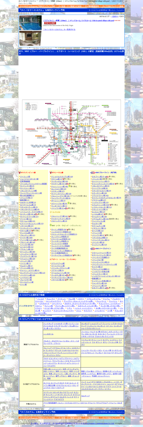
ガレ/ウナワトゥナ (66, 392)
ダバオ (94, 334)
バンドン (71, 324)
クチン (58, 355)
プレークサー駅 (26, 280)
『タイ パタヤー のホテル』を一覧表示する (59, 29)
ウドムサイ (51, 366)
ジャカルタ (58, 324)
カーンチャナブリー (53, 301)
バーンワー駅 (56, 208)
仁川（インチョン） (115, 371)
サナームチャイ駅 (98, 226)
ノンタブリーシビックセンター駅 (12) (106, 276)
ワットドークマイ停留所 (60, 246)
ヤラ (75, 397)
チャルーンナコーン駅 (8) (60, 219)
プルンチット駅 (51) (27, 235)
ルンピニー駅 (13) (98, 212)
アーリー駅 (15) (26, 219)
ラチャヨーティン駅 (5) (29, 207)
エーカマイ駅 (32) (26, 247)
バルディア (60, 388)
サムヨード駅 (97, 223)
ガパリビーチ (109, 353)
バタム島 (71, 326)
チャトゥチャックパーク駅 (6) (103, 184)
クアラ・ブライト (54, 343)
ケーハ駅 (23, 284)
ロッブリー (47, 311)
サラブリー (88, 311)
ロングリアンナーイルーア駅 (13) (32, 273)
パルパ (53, 388)
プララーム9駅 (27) (99, 200)
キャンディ (50, 395)
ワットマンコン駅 (98, 221)
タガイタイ (102, 334)
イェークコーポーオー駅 (29, 179)
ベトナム (84, 340)
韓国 (83, 371)
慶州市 (99, 374)
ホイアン (106, 340)
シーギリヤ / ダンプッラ (63, 395)
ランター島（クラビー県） (111, 306)
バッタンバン (92, 326)
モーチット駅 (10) (29, 214)
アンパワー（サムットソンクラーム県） (79, 301)
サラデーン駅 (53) (58, 184)
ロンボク (64, 326)
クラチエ (88, 328)
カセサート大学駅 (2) (28, 202)
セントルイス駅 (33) (58, 189)
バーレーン (112, 403)
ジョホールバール (68, 350)
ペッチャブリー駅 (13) (100, 202)
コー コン (109, 326)
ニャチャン (114, 340)
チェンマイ (51, 299)
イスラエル (68, 403)
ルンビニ (67, 385)
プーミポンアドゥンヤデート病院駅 (33, 184)
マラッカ (57, 350)
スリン (78, 311)
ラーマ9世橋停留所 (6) (59, 248)
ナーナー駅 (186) (26, 238)
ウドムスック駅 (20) (27, 259)
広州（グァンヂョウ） (71, 369)
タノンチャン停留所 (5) (60, 237)
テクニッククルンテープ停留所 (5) (64, 234)
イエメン (60, 403)
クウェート (91, 403)
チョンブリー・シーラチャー (110, 303)
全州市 (115, 374)
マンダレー (99, 353)
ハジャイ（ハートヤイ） (84, 308)
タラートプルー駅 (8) (59, 203)
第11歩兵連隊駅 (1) (27, 195)
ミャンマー (85, 350)
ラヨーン (38, 306)
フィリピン (85, 332)
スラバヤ (57, 326)
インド (83, 382)
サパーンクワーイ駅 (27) (29, 216)
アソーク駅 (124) (26, 240)
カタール (83, 403)
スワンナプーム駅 (58, 263)
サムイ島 (71, 299)
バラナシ (100, 389)
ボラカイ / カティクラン (110, 332)
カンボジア (85, 324)
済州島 (105, 371)
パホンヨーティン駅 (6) (100, 186)
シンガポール (48, 334)
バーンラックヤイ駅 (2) (100, 262)
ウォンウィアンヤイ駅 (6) (60, 198)
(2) (62, 208)
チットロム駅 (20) (26, 233)
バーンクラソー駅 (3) (100, 274)
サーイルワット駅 (27, 282)
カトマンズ (55, 383)
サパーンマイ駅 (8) (27, 186)
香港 (49, 378)
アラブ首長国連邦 (50, 403)
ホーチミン (92, 340)
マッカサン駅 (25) (58, 275)
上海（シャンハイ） (54, 369)
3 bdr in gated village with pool (103, 20)
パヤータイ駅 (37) (26, 226)
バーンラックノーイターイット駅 (104, 264)
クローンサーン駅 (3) (59, 221)
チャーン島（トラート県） (65, 306)
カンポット (101, 326)
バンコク (40, 299)
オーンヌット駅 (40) (27, 252)
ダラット (99, 342)
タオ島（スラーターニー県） (106, 308)
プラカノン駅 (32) (26, 249)
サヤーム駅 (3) (25, 231)
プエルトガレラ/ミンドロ (104, 336)
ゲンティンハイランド (65, 353)
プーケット (61, 299)
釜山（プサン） (96, 371)
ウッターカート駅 (58, 206)
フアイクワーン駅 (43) (100, 195)
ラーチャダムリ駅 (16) (59, 181)
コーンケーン (57, 303)
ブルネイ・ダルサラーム (52, 341)
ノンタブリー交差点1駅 (100, 271)
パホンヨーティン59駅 (28, 191)
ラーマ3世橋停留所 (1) (59, 253)
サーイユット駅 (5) (27, 188)
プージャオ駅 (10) (26, 268)
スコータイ (39, 301)
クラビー (38, 308)
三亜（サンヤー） (71, 374)
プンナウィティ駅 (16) (28, 256)
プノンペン (106, 324)
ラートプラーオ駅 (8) (100, 188)
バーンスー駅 (97, 179)
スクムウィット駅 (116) (101, 205)
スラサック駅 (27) (58, 191)
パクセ (66, 361)
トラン (69, 308)
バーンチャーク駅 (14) (28, 254)
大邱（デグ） (107, 374)
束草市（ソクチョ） (88, 374)
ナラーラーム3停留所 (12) (60, 239)
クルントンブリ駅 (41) (59, 216)
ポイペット (96, 328)
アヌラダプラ (59, 399)
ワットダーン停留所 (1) (60, 241)
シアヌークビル (117, 324)
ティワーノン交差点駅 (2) (101, 281)
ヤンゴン (93, 350)
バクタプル (60, 385)
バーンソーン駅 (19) (99, 286)
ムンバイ (110, 384)
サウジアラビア (102, 403)
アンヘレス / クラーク (114, 334)
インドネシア (48, 324)
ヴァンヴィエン (58, 361)
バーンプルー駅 (98, 260)
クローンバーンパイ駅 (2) (101, 253)
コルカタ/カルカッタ (89, 389)
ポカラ (61, 383)
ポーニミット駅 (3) (58, 201)
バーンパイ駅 (97, 233)
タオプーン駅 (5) (98, 177)
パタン (74, 385)
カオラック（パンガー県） (88, 306)
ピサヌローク (44, 303)
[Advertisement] (71, 76)
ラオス (45, 358)
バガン (99, 350)
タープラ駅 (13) (97, 231)
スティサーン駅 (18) (99, 193)
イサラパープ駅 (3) (99, 228)
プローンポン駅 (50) (27, 242)
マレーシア (47, 348)
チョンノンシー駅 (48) (59, 186)
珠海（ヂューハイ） (56, 374)
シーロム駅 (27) (98, 214)
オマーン (76, 403)
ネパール (46, 383)
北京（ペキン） (49, 371)
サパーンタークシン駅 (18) (61, 194)
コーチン (107, 389)
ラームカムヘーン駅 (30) (60, 273)
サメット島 (48, 306)
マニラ (92, 332)
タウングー (118, 353)
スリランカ (47, 392)
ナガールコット (71, 383)
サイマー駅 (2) (97, 267)
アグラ (108, 386)
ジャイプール (116, 386)
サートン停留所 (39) (59, 229)
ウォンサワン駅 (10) (99, 283)
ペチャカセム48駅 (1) (100, 238)
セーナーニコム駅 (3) (28, 205)
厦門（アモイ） (61, 376)
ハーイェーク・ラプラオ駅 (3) (31, 212)
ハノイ (99, 340)
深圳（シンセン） (62, 371)
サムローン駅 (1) (26, 266)
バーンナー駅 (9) (26, 261)
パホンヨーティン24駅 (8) (29, 209)
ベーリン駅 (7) (25, 263)
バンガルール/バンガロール (95, 386)
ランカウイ (50, 350)
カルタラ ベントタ (66, 397)
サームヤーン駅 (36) (99, 216)
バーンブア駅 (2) (26, 198)
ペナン (68, 348)
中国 (45, 369)
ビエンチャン (54, 358)
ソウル (87, 371)
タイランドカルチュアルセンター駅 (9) (106, 198)
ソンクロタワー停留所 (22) (61, 232)
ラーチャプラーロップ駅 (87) (62, 277)
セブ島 (98, 332)
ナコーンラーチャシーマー (64, 311)
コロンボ (55, 392)
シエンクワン (52, 363)
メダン (51, 328)
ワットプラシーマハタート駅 (31, 193)
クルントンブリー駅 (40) (60, 196)
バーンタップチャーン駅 (60, 268)
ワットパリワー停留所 (59, 244)
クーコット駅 (25, 177)
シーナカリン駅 (26, 277)
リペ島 (109, 311)
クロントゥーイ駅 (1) (100, 209)
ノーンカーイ (100, 311)
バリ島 (65, 324)
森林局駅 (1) (24, 200)
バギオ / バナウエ (87, 336)
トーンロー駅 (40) (26, 245)
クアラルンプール (59, 348)
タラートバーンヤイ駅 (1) (101, 255)
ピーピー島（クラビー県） (54, 308)
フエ (93, 342)
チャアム (106, 299)
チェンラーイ (101, 301)
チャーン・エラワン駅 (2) (29, 270)
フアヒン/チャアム (94, 299)
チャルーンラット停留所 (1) (61, 251)
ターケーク (62, 363)
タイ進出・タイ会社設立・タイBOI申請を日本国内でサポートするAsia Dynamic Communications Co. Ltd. (72, 423)
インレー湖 (107, 350)
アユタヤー (116, 299)
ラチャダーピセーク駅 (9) (101, 191)
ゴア (116, 384)
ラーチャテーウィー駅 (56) (30, 228)
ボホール (88, 334)
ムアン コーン (71, 363)
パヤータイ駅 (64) (58, 280)
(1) (66, 206)
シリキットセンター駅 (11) (102, 207)
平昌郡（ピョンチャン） (101, 376)
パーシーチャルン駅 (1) (100, 240)
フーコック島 (113, 342)
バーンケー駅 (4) (98, 242)
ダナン (105, 342)
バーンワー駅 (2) (98, 235)
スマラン (57, 328)
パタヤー (115, 16)
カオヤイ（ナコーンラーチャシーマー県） (80, 303)
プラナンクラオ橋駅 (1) (100, 269)
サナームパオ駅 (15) (27, 221)
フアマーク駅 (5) (57, 270)
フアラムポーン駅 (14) (100, 219)
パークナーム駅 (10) (27, 275)
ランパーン (113, 301)
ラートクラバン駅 (58, 266)
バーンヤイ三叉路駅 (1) (100, 257)
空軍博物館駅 (25, 181)
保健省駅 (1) (96, 278)
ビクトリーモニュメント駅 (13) (31, 223)
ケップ (83, 326)
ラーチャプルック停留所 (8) (61, 255)
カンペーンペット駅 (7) (100, 181)
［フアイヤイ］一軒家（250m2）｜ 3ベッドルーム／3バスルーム (67, 20)
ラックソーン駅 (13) (99, 245)
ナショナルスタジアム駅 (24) (62, 177)
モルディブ (85, 396)
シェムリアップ (96, 324)
